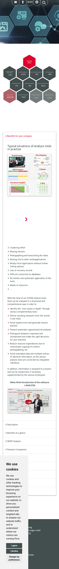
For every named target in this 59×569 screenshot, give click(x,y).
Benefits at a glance (15, 433)
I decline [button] (14, 551)
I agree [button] (14, 545)
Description (11, 425)
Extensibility (12, 491)
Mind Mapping (13, 466)
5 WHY (9, 483)
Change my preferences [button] (14, 558)
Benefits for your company (18, 136)
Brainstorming (12, 458)
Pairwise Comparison (16, 450)
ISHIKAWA (10, 474)
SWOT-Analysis (13, 441)
